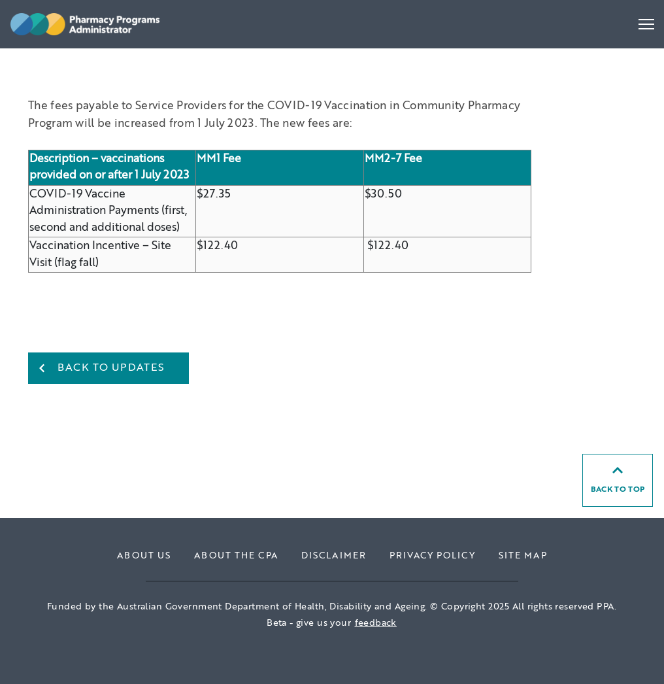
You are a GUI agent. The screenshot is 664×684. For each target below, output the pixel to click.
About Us (144, 555)
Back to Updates (111, 368)
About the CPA (236, 555)
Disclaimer (333, 555)
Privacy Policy (432, 555)
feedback (376, 623)
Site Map (523, 555)
